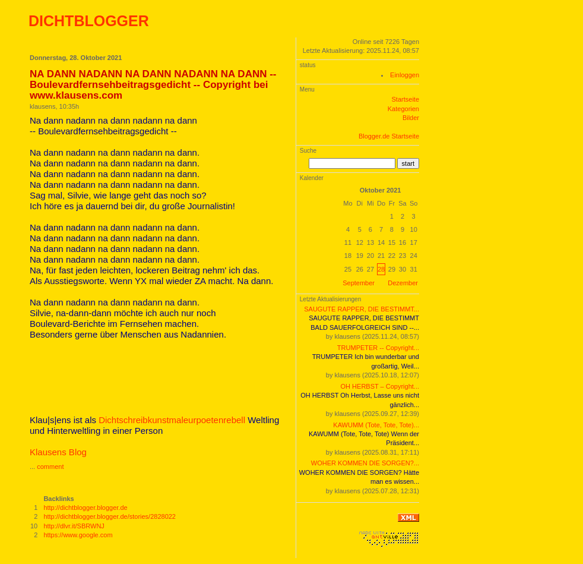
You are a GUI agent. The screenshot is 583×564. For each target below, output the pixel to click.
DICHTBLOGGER (88, 20)
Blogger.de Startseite (389, 136)
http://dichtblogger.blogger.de (85, 507)
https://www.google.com (77, 534)
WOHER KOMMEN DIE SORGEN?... (365, 463)
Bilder (411, 117)
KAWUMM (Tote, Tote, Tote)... (376, 424)
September (359, 282)
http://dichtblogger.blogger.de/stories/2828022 (109, 516)
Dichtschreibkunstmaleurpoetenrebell (172, 420)
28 (381, 269)
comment (50, 466)
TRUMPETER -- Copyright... (378, 347)
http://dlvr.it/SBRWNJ (73, 526)
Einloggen (404, 74)
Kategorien (403, 108)
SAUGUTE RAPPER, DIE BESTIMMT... (361, 309)
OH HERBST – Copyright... (380, 386)
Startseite (405, 99)
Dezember (403, 282)
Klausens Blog (58, 452)
